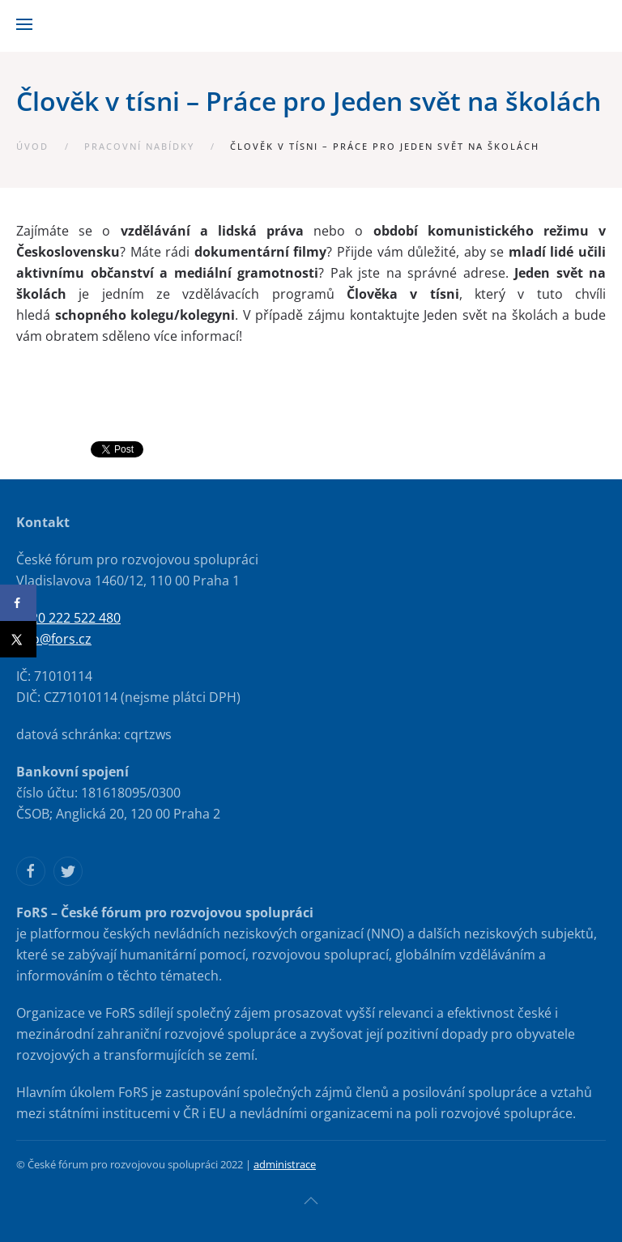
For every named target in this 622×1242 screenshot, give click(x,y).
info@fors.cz (54, 639)
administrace (284, 1164)
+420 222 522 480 (68, 618)
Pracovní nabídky (139, 146)
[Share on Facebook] (18, 603)
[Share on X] (18, 639)
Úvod (32, 146)
